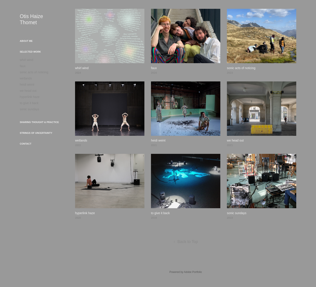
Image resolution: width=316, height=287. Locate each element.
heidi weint (27, 84)
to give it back (29, 103)
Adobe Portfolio (193, 272)
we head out (28, 90)
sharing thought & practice (39, 122)
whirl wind (26, 60)
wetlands (26, 78)
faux (22, 66)
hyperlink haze (30, 97)
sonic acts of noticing (34, 72)
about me (26, 41)
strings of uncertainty (36, 133)
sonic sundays (29, 109)
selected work (30, 51)
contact (25, 143)
